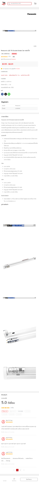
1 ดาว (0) (18, 414)
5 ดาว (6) (20, 411)
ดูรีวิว (14, 56)
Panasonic (13, 59)
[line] (9, 94)
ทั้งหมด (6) (4, 411)
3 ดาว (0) (4, 414)
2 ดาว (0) (11, 414)
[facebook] (2, 94)
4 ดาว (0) (27, 411)
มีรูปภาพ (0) (13, 411)
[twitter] (5, 94)
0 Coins (18, 69)
